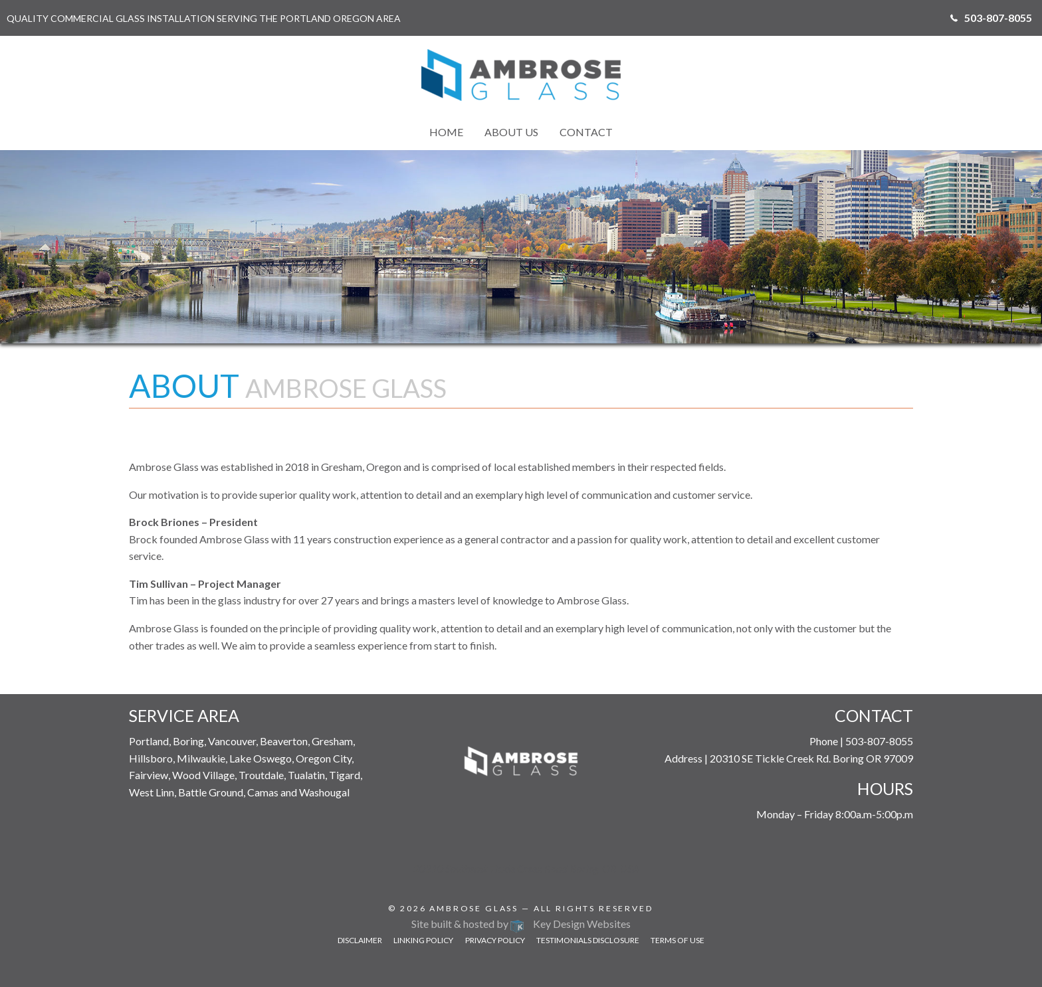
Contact (586, 132)
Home (446, 132)
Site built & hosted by (521, 923)
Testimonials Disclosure (587, 940)
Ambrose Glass (473, 908)
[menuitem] (446, 132)
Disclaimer (360, 940)
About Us (511, 132)
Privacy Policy (495, 940)
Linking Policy (423, 940)
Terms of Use (677, 940)
